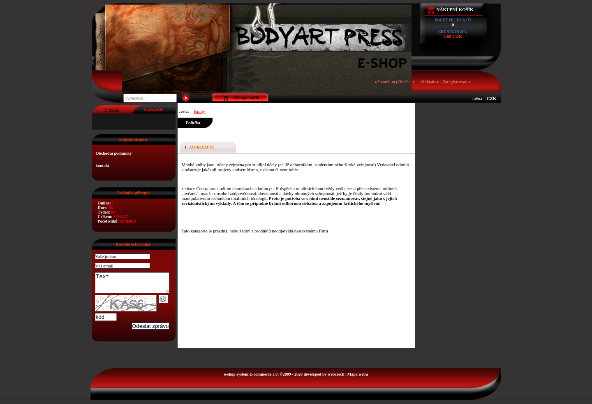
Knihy (199, 111)
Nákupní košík (455, 9)
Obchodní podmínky (114, 153)
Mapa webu (357, 378)
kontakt (102, 165)
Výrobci (111, 109)
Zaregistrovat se (457, 81)
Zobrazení (202, 147)
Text (136, 284)
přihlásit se (429, 81)
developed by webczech (324, 378)
